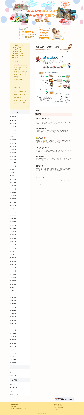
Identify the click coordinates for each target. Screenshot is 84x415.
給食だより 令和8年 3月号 (21, 100)
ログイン (12, 384)
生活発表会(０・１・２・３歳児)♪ (20, 75)
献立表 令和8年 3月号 (19, 103)
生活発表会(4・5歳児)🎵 (20, 72)
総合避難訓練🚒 (18, 79)
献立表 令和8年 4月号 (19, 94)
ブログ (36, 110)
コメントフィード (15, 391)
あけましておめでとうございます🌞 (20, 68)
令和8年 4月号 (17, 97)
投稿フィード (13, 387)
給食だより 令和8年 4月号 (21, 91)
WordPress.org (14, 394)
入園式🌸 (16, 64)
